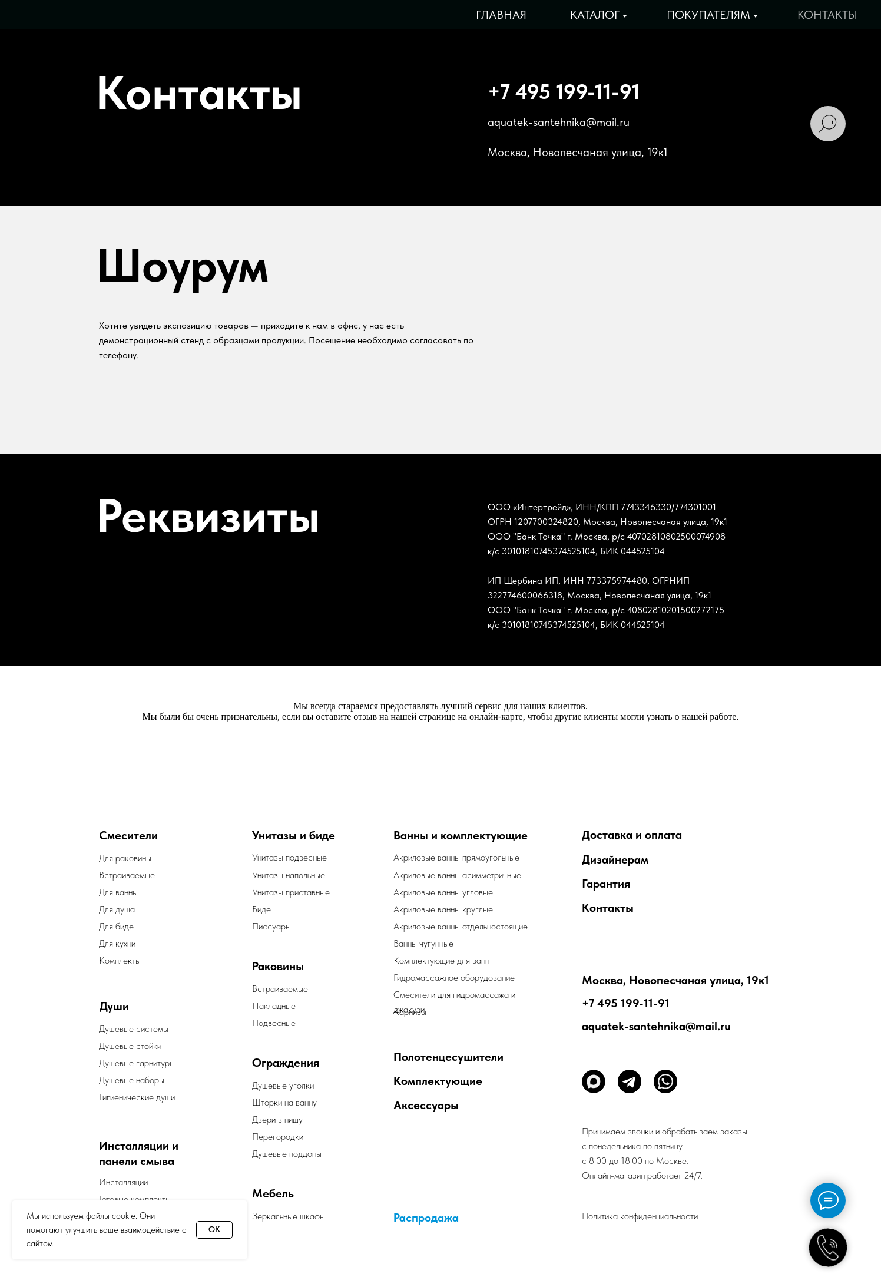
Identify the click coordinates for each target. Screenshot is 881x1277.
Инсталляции (123, 1181)
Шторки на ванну (284, 1102)
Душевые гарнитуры (137, 1062)
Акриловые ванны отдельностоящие (460, 926)
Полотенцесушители (448, 1057)
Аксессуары (426, 1105)
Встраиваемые (280, 988)
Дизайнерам (615, 859)
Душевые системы (133, 1028)
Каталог (595, 15)
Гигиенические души (137, 1097)
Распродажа (426, 1217)
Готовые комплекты (135, 1199)
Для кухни (117, 943)
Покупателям (708, 15)
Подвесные (274, 1022)
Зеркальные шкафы (288, 1216)
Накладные (274, 1005)
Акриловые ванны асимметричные (457, 875)
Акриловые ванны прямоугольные (456, 857)
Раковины (278, 966)
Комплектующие (437, 1081)
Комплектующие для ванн (441, 960)
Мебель (273, 1193)
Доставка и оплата (632, 835)
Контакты (827, 15)
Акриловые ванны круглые (443, 909)
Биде (261, 909)
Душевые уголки (283, 1085)
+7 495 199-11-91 (564, 91)
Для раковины (125, 858)
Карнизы (409, 1011)
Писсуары (271, 926)
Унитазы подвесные (289, 857)
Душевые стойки (130, 1045)
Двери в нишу (277, 1119)
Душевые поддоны (287, 1153)
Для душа (117, 909)
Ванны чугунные (423, 943)
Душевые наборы (131, 1080)
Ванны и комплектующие (460, 835)
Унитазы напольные (288, 875)
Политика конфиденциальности (640, 1216)
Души (114, 1006)
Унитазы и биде (293, 835)
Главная (501, 15)
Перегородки (277, 1136)
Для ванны (118, 892)
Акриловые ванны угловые (443, 892)
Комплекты (120, 960)
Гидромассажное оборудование (454, 977)
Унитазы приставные (291, 892)
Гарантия (606, 883)
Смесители (128, 835)
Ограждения (285, 1063)
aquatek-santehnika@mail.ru (559, 122)
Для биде (116, 926)
